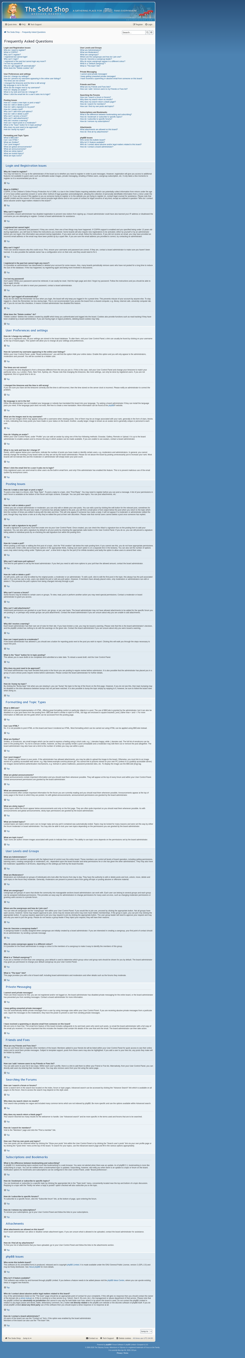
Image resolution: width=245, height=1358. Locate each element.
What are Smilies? (11, 142)
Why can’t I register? (12, 55)
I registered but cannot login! (15, 57)
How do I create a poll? (13, 109)
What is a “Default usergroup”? (93, 63)
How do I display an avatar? (15, 90)
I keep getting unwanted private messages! (98, 76)
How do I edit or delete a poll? (16, 114)
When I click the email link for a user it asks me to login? (27, 94)
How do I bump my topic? (14, 129)
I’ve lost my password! (13, 63)
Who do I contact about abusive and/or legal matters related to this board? (111, 144)
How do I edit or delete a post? (16, 105)
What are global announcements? (18, 147)
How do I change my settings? (16, 76)
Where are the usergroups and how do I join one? (100, 57)
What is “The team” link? (90, 66)
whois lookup (25, 1298)
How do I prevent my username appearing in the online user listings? (32, 78)
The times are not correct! (14, 81)
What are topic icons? (13, 156)
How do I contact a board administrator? (96, 147)
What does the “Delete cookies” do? (19, 68)
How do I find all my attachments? (94, 132)
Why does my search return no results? (96, 99)
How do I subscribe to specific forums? (96, 119)
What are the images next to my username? (22, 88)
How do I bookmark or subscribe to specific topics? (101, 117)
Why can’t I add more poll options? (18, 111)
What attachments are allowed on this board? (99, 129)
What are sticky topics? (13, 151)
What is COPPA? (11, 52)
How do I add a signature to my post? (19, 107)
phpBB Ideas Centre (116, 1280)
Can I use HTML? (11, 140)
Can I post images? (12, 144)
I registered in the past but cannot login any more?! (25, 61)
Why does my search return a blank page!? (98, 102)
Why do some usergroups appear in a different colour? (102, 61)
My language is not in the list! (16, 85)
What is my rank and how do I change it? (21, 92)
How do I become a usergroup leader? (96, 59)
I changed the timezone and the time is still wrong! (24, 83)
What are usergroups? (89, 55)
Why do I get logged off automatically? (19, 66)
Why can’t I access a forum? (15, 116)
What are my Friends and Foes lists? (95, 87)
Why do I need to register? (15, 50)
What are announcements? (15, 149)
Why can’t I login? (11, 59)
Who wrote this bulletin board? (92, 140)
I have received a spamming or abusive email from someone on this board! (111, 78)
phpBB (111, 405)
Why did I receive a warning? (16, 120)
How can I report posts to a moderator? (20, 123)
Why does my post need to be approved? (21, 127)
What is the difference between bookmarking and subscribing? (106, 114)
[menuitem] (140, 20)
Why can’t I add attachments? (16, 118)
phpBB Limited (73, 1265)
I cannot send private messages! (93, 74)
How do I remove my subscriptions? (95, 121)
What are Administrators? (90, 50)
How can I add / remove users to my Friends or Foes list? (104, 89)
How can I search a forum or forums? (95, 97)
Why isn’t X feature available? (92, 142)
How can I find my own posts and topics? (97, 106)
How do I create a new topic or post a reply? (22, 103)
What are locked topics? (14, 153)
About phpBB (34, 1267)
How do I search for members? (93, 104)
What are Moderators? (89, 52)
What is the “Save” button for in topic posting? (23, 125)
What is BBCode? (11, 138)
